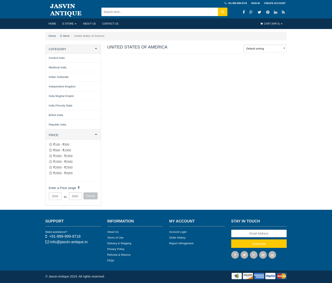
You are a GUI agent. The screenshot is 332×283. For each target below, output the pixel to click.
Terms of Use (115, 237)
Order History (177, 237)
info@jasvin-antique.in (66, 242)
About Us (113, 231)
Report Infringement (181, 243)
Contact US (110, 23)
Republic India (57, 124)
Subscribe (259, 244)
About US (89, 23)
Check (90, 196)
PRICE (53, 135)
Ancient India (57, 57)
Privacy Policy (116, 249)
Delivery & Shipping (119, 243)
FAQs (110, 260)
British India (56, 115)
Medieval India (57, 67)
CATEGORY (57, 49)
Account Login (178, 231)
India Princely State (60, 105)
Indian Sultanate (59, 77)
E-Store (69, 23)
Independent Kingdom (62, 86)
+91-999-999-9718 (63, 236)
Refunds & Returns (119, 254)
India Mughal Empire (61, 96)
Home (52, 23)
